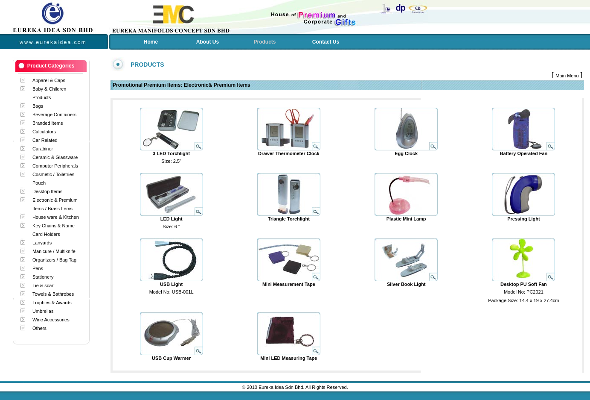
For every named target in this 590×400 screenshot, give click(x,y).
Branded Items (47, 123)
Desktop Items (47, 191)
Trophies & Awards (52, 302)
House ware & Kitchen (55, 217)
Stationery (43, 276)
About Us (207, 42)
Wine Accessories (51, 319)
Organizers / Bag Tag (54, 259)
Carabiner (42, 148)
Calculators (44, 131)
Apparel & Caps (48, 80)
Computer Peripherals (55, 165)
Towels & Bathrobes (53, 294)
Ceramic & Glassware (55, 157)
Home (151, 42)
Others (39, 328)
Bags (37, 106)
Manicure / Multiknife (54, 251)
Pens (37, 268)
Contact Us (325, 42)
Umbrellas (43, 311)
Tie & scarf (43, 285)
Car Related (45, 140)
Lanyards (42, 242)
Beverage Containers (54, 114)
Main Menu (567, 75)
